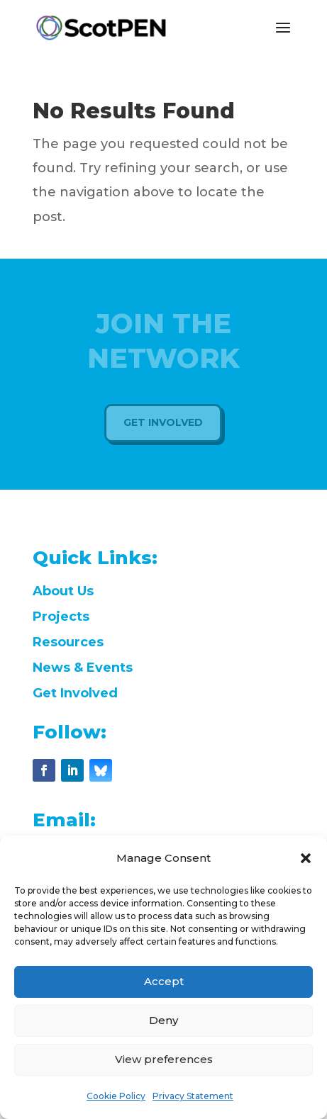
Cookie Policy (116, 1096)
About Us (63, 591)
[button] (306, 858)
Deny (163, 1020)
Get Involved (75, 693)
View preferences (164, 1059)
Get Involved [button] (163, 422)
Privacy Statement (193, 1096)
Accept (164, 981)
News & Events (83, 667)
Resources (68, 642)
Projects (61, 616)
